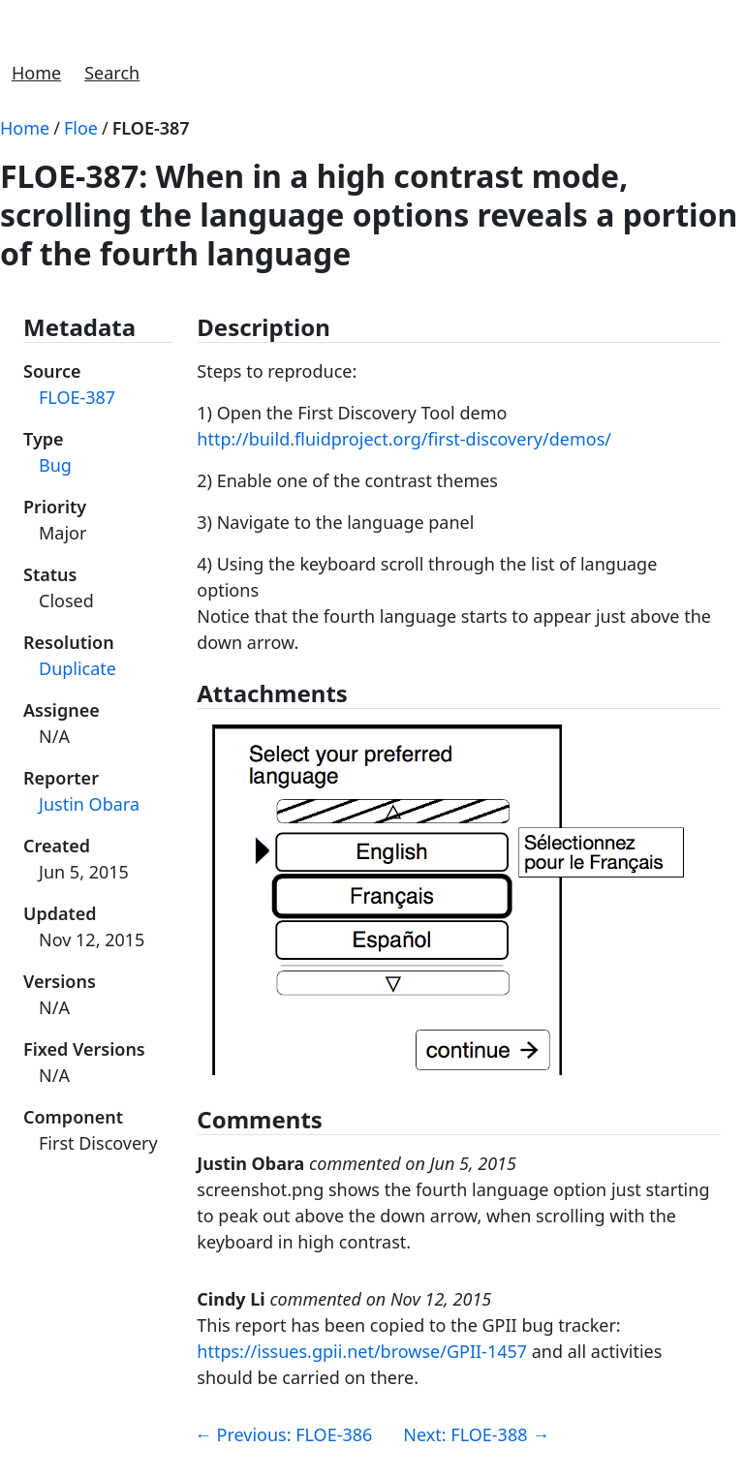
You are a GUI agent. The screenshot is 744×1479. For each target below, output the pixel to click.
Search (112, 72)
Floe (81, 127)
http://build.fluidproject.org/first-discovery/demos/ (404, 438)
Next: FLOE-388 (476, 1434)
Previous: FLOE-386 (284, 1434)
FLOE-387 (151, 127)
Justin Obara (89, 804)
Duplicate (77, 668)
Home (36, 72)
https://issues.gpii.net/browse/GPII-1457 (362, 1351)
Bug (55, 465)
